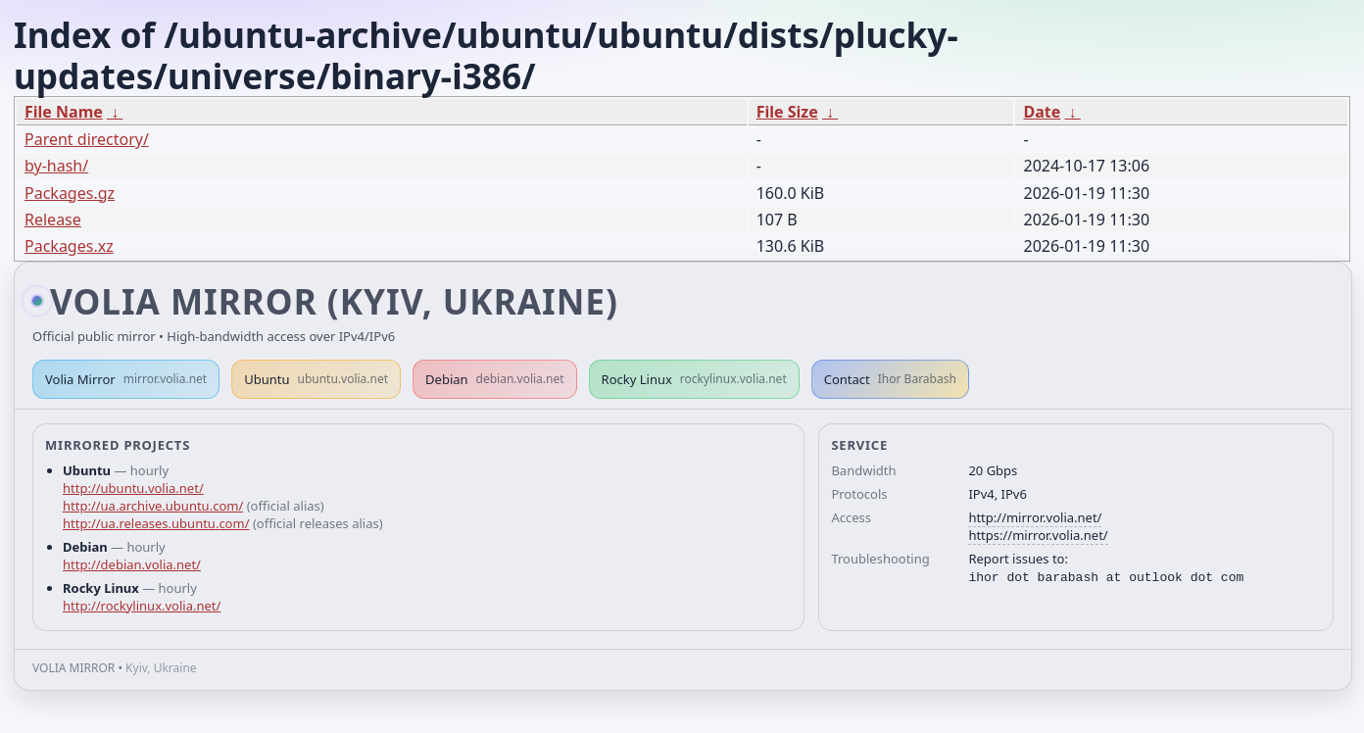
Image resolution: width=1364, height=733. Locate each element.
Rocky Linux (694, 379)
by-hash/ (56, 165)
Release (52, 219)
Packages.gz (69, 193)
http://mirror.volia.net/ (1034, 517)
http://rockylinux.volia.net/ (141, 605)
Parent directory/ (86, 139)
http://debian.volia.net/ (132, 564)
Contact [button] (890, 379)
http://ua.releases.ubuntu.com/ (156, 523)
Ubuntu (316, 379)
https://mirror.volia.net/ (1037, 535)
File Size (787, 111)
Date (1041, 111)
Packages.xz (69, 246)
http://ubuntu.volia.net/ (133, 488)
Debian (494, 379)
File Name (63, 111)
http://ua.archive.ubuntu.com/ (153, 505)
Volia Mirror (126, 379)
